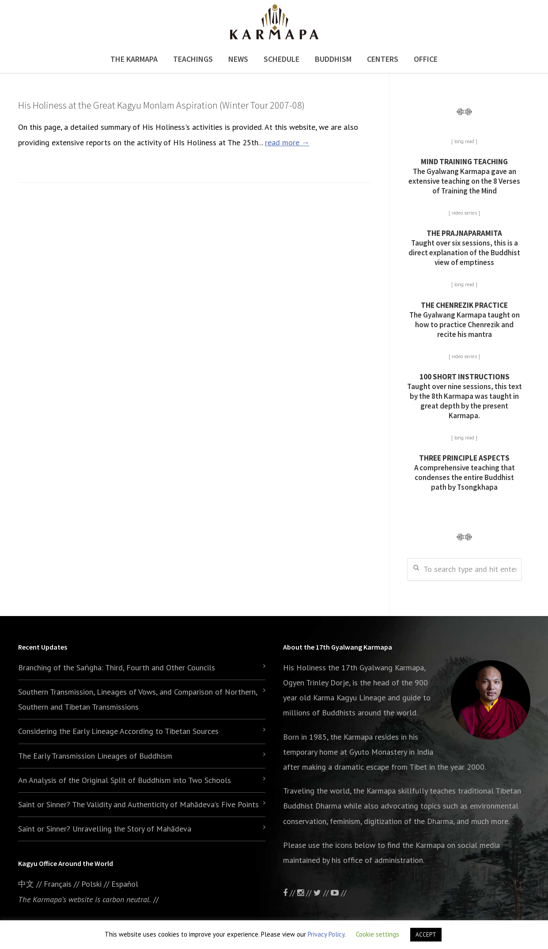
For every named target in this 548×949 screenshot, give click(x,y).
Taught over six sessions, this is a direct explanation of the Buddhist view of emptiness (464, 247)
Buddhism (333, 59)
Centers (382, 59)
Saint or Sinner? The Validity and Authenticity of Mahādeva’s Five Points (138, 804)
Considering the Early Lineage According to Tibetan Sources (118, 731)
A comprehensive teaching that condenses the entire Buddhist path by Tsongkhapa (464, 472)
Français (58, 884)
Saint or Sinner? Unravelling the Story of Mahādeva (104, 829)
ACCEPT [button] (426, 934)
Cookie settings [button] (377, 934)
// (322, 893)
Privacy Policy (326, 934)
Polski (91, 884)
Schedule (281, 59)
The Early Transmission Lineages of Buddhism (95, 756)
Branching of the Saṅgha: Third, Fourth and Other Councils (116, 667)
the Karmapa (351, 737)
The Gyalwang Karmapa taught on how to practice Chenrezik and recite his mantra (464, 319)
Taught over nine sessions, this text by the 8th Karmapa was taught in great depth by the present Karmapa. (464, 396)
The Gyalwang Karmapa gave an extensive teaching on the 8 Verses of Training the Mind (464, 176)
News (238, 59)
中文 (26, 884)
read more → (287, 142)
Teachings (193, 59)
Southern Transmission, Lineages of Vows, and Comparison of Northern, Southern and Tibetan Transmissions (137, 699)
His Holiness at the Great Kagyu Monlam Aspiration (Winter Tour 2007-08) (161, 105)
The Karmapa (134, 59)
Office (426, 59)
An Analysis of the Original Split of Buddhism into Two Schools (124, 780)
